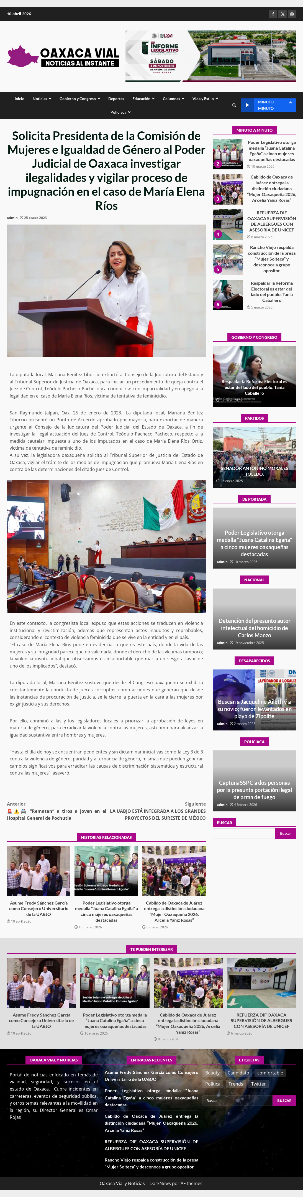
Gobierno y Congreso (78, 98)
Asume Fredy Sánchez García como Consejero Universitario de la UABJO (38, 871)
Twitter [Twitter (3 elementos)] (258, 1084)
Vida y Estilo (203, 98)
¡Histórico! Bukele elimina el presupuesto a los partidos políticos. (254, 471)
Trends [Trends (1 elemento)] (235, 1084)
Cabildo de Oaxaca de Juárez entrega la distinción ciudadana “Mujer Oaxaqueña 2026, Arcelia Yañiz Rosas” (174, 871)
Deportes (116, 98)
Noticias (40, 98)
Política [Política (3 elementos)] (212, 1084)
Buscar (224, 822)
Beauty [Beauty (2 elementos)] (212, 1073)
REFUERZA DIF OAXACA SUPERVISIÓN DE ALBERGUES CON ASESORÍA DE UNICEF (227, 260)
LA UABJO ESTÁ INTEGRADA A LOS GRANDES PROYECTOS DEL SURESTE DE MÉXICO (156, 811)
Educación (141, 98)
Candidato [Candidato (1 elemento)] (238, 1073)
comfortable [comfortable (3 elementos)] (270, 1073)
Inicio (19, 98)
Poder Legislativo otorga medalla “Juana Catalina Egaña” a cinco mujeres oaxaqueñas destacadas (106, 871)
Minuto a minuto (266, 105)
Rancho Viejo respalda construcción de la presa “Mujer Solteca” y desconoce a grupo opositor (227, 295)
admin (12, 217)
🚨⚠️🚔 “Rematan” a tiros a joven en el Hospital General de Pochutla (56, 811)
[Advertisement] (210, 56)
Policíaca (118, 112)
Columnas (171, 98)
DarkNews (160, 1183)
